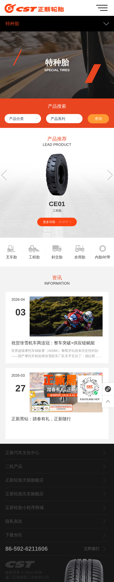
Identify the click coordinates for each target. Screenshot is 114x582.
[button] (4, 175)
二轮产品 (13, 466)
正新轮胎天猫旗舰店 (24, 480)
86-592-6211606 (52, 548)
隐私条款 (13, 521)
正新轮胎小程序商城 (24, 507)
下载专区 (13, 535)
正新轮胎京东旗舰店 (24, 493)
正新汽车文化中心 (22, 452)
